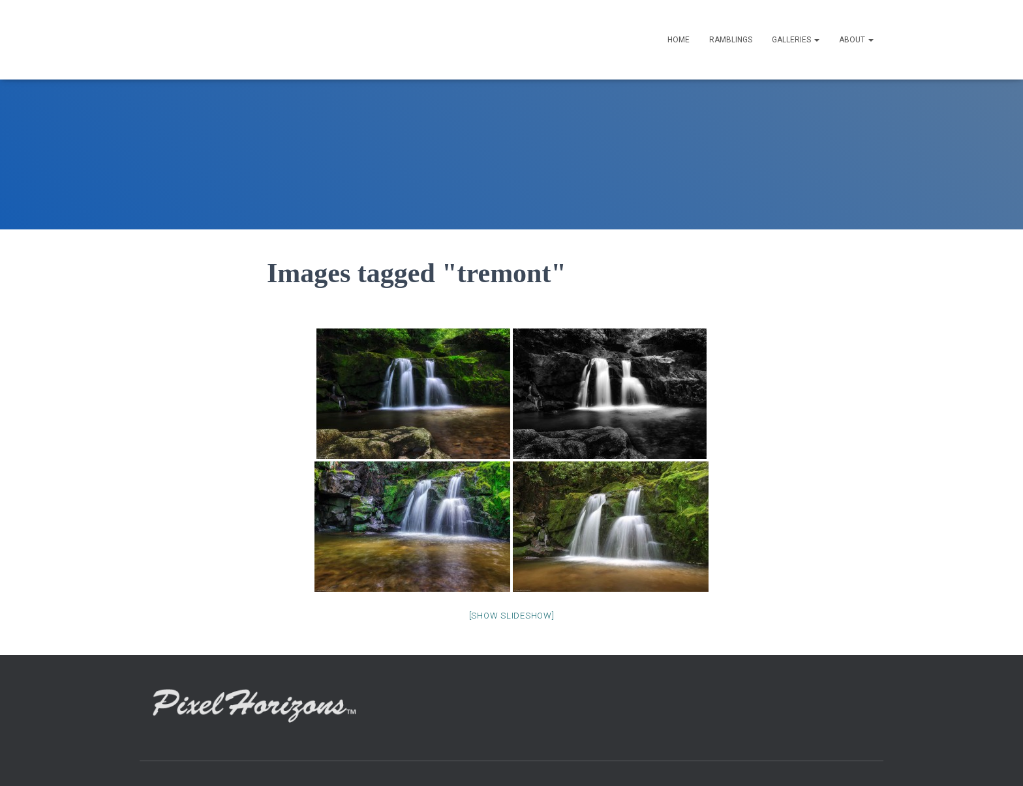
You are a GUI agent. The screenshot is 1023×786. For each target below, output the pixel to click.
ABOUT (856, 39)
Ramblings (730, 39)
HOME (678, 39)
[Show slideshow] (512, 615)
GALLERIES (795, 39)
